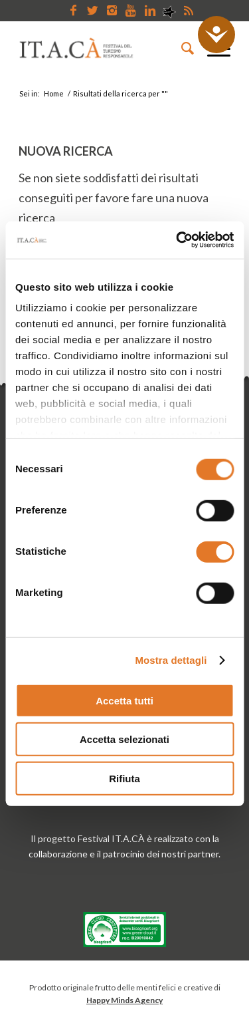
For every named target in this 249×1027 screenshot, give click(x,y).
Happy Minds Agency (124, 1000)
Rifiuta (124, 778)
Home (54, 93)
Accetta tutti (124, 700)
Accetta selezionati (124, 739)
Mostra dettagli (171, 660)
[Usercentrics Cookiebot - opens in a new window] (177, 240)
